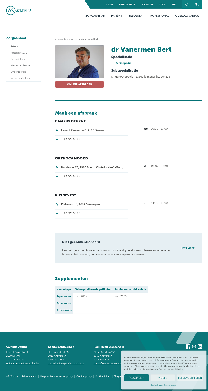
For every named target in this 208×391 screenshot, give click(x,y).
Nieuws (109, 4)
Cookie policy (84, 376)
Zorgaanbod (95, 15)
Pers (174, 4)
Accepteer (136, 378)
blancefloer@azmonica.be (108, 363)
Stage (162, 4)
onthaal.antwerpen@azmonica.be (66, 363)
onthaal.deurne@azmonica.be (22, 363)
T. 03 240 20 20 (56, 359)
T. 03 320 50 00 (15, 359)
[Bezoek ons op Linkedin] (200, 347)
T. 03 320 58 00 (70, 139)
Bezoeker (135, 15)
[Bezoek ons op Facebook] (188, 347)
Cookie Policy (156, 385)
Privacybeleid (170, 385)
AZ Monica (12, 376)
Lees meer (188, 248)
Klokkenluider (102, 376)
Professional (159, 15)
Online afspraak (79, 84)
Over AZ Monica (187, 15)
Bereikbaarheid (127, 4)
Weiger (162, 378)
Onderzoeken (18, 71)
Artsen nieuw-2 (19, 52)
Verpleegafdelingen (21, 78)
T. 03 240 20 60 (102, 359)
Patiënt (116, 15)
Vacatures (147, 4)
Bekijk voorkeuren (190, 378)
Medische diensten (21, 65)
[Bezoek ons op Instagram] (194, 347)
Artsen (74, 39)
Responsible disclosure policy (56, 376)
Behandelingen (19, 59)
